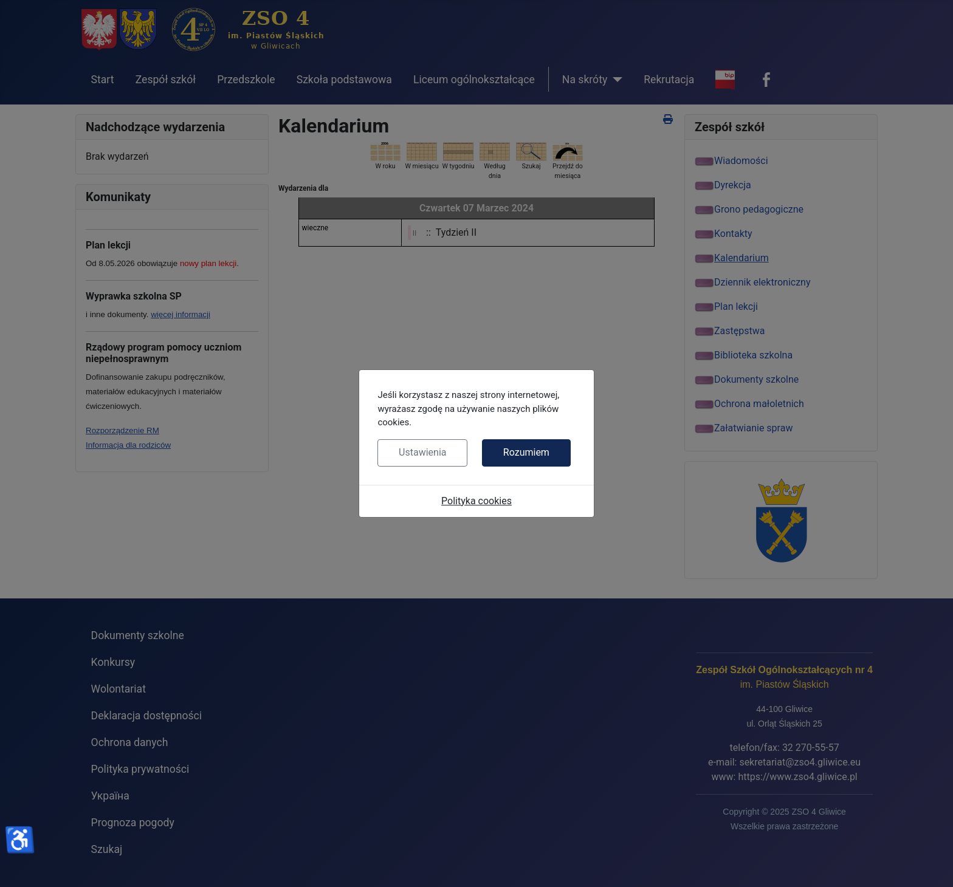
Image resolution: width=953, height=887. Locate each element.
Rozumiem (526, 452)
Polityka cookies (476, 501)
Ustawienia (422, 452)
